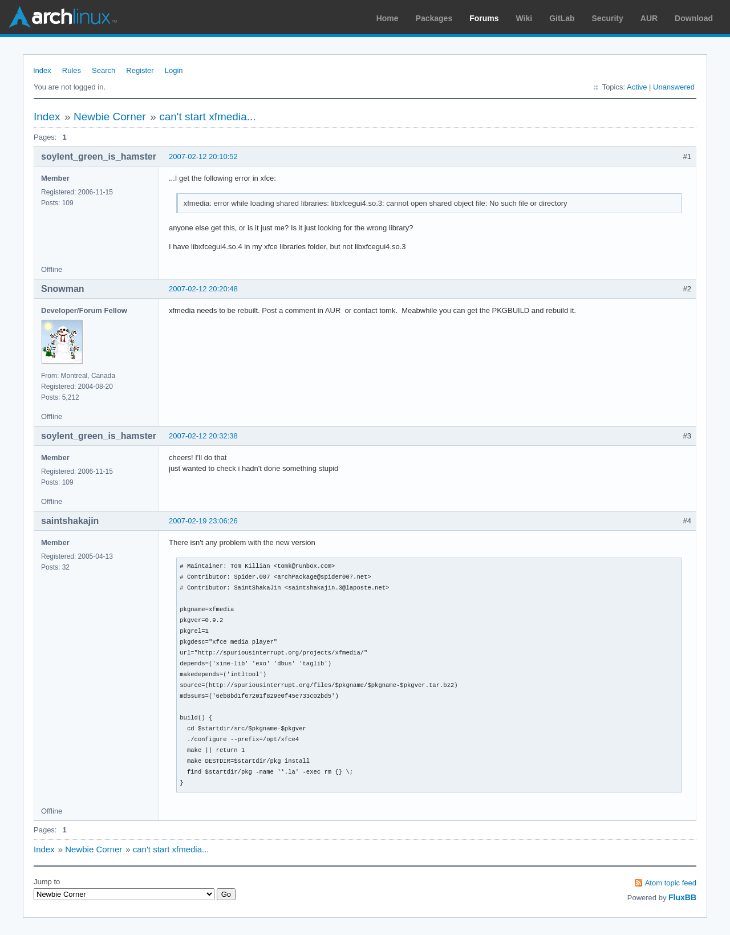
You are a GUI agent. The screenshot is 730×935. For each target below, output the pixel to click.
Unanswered (674, 87)
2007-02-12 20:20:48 (203, 288)
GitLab (561, 18)
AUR (649, 18)
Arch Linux (63, 17)
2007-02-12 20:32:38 (203, 436)
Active (637, 87)
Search (103, 70)
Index (42, 70)
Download (694, 18)
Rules (71, 70)
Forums (483, 18)
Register (139, 70)
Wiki (524, 18)
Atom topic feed (670, 883)
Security (607, 18)
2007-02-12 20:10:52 (203, 156)
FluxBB (682, 897)
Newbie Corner (110, 117)
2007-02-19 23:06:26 (203, 521)
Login (174, 70)
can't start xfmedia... (207, 117)
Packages (434, 18)
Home (387, 18)
